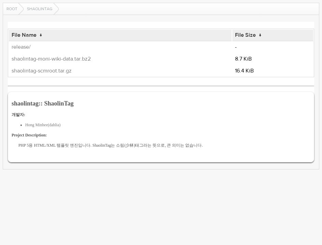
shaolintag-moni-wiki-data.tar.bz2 (51, 58)
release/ (21, 47)
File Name (24, 35)
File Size (245, 35)
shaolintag (40, 9)
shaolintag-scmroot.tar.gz (42, 70)
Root (11, 9)
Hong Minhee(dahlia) (43, 124)
